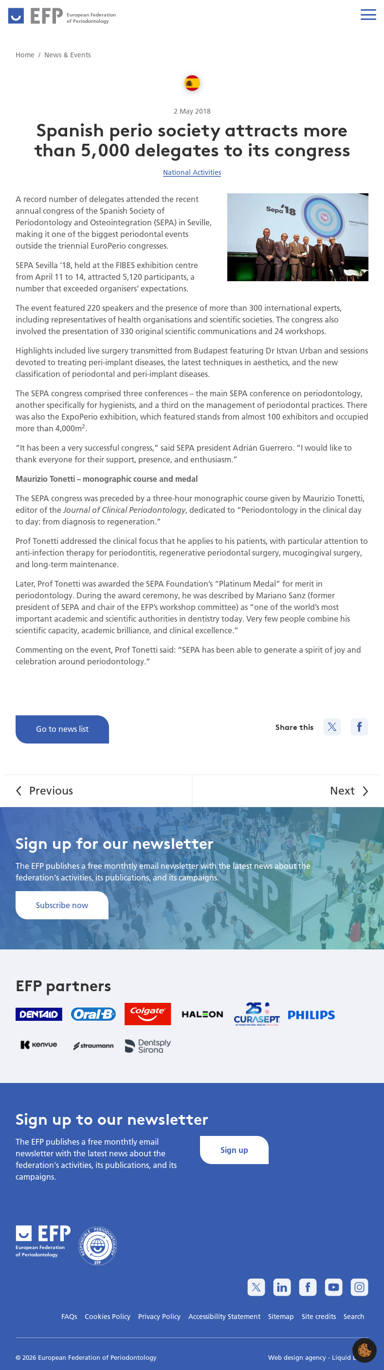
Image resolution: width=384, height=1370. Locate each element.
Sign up (234, 1150)
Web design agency (298, 1357)
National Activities (192, 172)
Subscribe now (62, 905)
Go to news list (62, 729)
